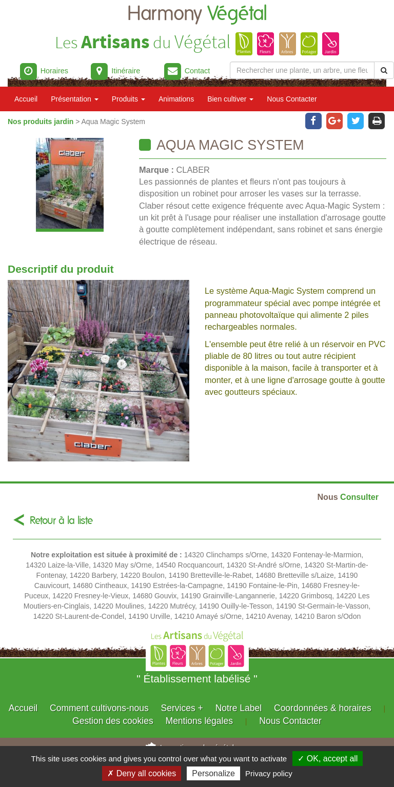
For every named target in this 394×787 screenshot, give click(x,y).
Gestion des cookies (112, 721)
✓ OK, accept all (328, 758)
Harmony (197, 14)
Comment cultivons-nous (99, 708)
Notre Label (238, 708)
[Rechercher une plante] (302, 70)
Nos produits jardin (41, 121)
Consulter (348, 496)
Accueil (25, 99)
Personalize (213, 773)
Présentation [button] (74, 99)
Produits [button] (128, 99)
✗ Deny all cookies (141, 773)
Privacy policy (268, 773)
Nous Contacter (292, 99)
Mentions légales (199, 721)
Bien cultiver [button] (230, 99)
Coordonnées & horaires (322, 708)
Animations (176, 99)
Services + (182, 708)
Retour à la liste (61, 520)
